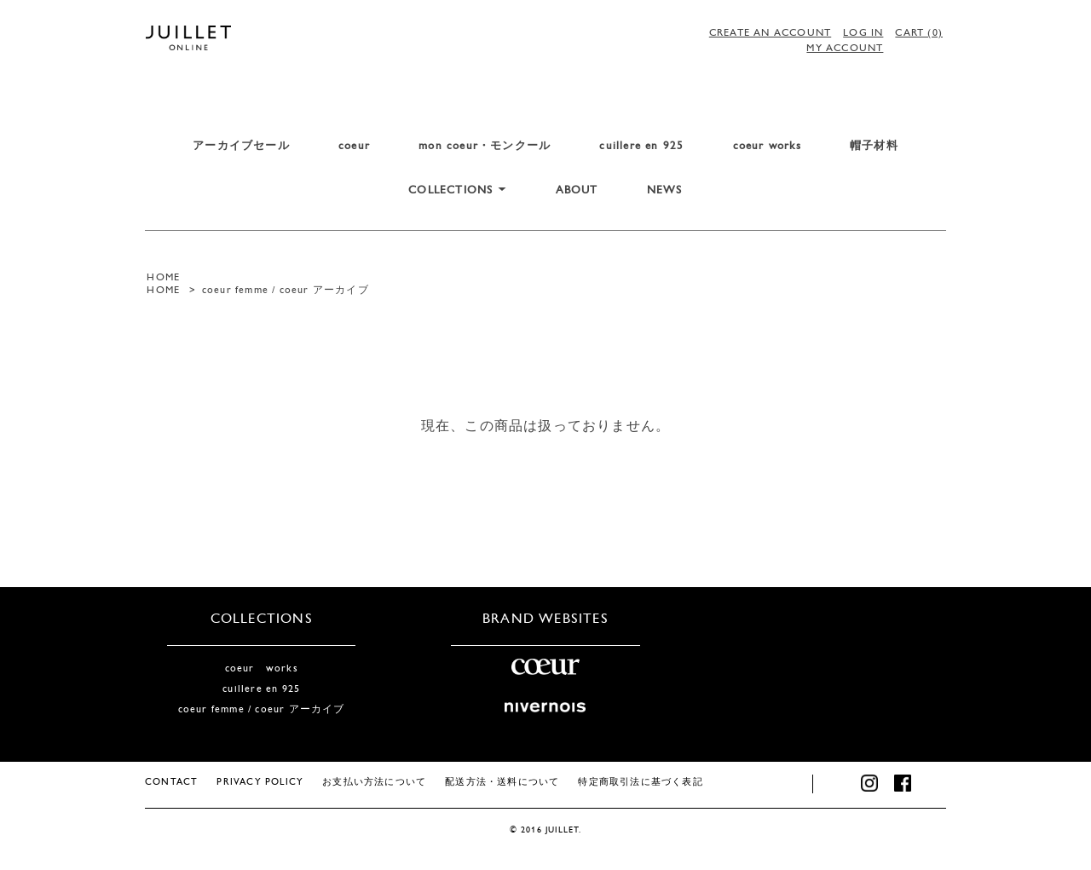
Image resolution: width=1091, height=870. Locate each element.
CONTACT (171, 782)
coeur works (767, 146)
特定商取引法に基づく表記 (640, 782)
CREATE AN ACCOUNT (770, 33)
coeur (354, 146)
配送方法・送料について (502, 782)
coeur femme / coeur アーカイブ (285, 290)
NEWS (665, 190)
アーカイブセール (241, 146)
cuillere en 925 (641, 146)
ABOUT (577, 190)
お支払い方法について (374, 782)
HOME (163, 278)
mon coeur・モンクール (485, 146)
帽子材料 (874, 146)
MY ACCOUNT (844, 48)
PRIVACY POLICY (259, 782)
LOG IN (863, 33)
